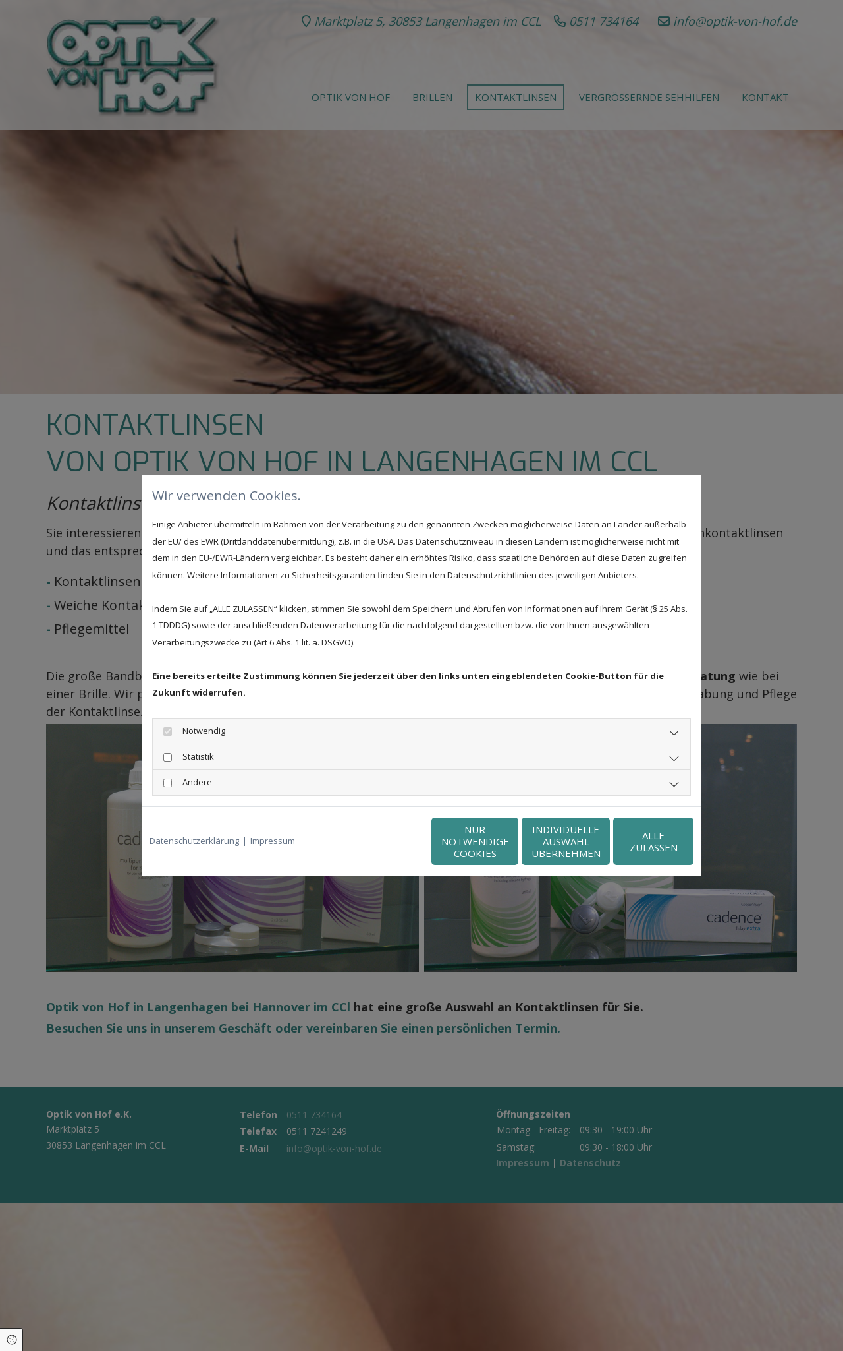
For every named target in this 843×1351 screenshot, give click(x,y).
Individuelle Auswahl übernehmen (507, 841)
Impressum (272, 841)
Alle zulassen (632, 841)
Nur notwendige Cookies (382, 841)
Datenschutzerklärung (194, 841)
